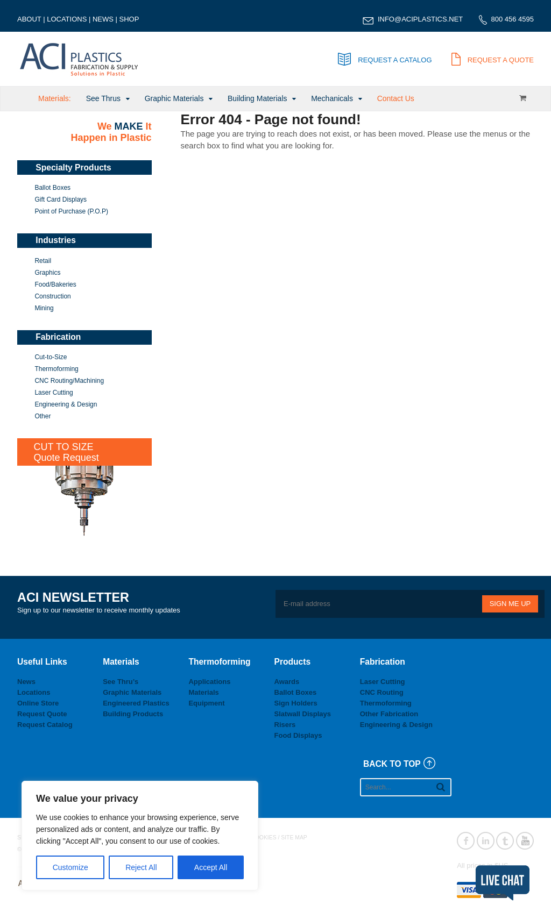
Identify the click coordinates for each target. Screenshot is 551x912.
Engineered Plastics (136, 703)
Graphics (47, 272)
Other (42, 416)
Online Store (38, 703)
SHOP (129, 19)
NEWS (103, 19)
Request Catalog (45, 725)
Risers (285, 725)
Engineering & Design (65, 404)
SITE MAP (294, 837)
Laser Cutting (53, 392)
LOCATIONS (67, 19)
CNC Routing (382, 692)
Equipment (206, 703)
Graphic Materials (174, 98)
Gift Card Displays (60, 199)
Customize (70, 867)
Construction (52, 296)
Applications (209, 682)
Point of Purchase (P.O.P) (71, 211)
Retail (42, 261)
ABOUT (29, 19)
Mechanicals (332, 98)
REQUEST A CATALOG (385, 60)
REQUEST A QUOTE (492, 60)
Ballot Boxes (52, 187)
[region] (140, 835)
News (26, 682)
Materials (203, 692)
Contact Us (395, 98)
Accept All (210, 867)
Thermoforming (56, 369)
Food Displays (298, 735)
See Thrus (103, 98)
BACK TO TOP (392, 763)
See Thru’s (120, 682)
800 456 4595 (512, 19)
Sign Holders (295, 703)
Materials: (54, 98)
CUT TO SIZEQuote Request (66, 452)
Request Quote (42, 714)
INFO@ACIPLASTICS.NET (420, 19)
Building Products (133, 714)
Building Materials (257, 98)
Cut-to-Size (50, 357)
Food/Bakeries (55, 284)
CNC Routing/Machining (69, 380)
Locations (33, 692)
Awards (287, 682)
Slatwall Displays (302, 714)
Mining (43, 308)
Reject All (141, 867)
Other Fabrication (389, 714)
